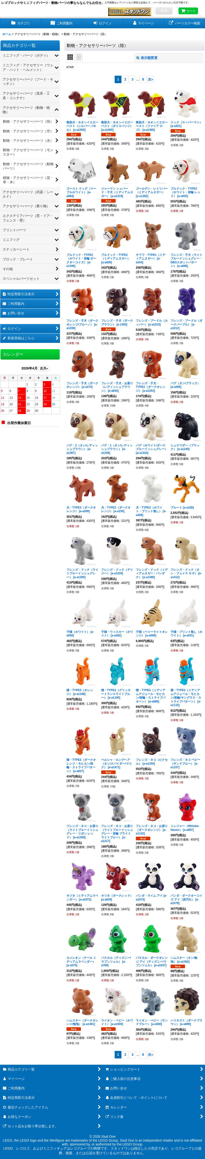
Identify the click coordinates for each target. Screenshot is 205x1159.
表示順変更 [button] (147, 58)
